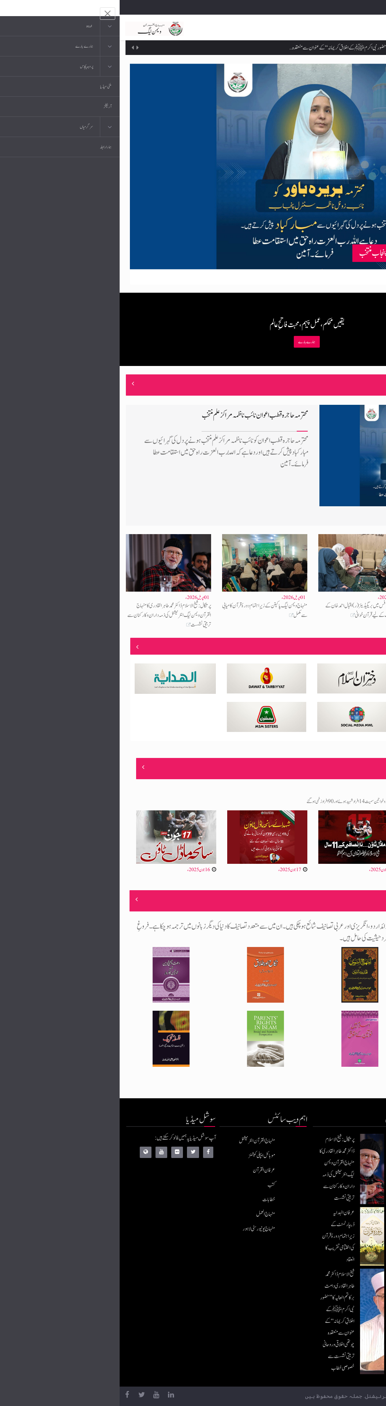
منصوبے (357, 647)
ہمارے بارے (187, 341)
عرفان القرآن (144, 1170)
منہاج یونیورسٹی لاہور (139, 1228)
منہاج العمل (145, 1214)
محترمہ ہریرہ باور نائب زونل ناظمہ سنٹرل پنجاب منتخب (300, 253)
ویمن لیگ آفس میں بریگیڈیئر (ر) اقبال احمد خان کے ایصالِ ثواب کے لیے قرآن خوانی (245, 610)
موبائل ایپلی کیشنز (142, 1155)
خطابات (149, 1199)
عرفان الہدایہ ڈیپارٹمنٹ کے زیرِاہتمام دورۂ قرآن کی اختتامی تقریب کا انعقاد (293, 40)
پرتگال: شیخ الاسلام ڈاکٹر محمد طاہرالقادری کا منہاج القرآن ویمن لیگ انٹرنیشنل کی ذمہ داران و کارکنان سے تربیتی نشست (49, 615)
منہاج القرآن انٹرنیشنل (137, 1141)
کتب (151, 1184)
